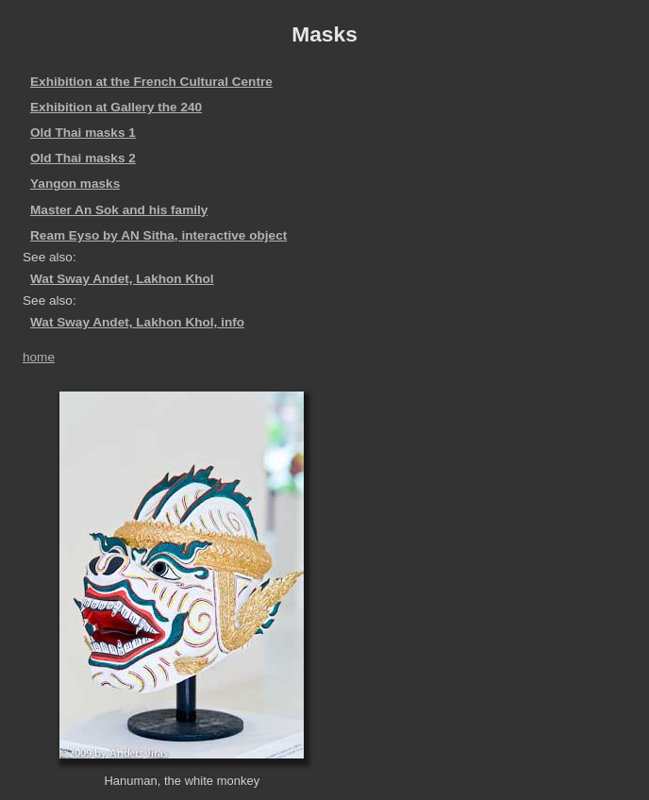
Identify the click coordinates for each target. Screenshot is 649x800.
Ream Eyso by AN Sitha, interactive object (158, 235)
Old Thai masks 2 (83, 158)
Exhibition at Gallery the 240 (116, 107)
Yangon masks (75, 183)
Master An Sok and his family (119, 210)
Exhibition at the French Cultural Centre (151, 82)
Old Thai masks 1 (83, 132)
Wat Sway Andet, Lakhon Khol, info (137, 322)
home (39, 357)
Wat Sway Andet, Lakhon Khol (122, 279)
